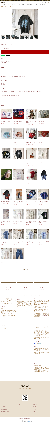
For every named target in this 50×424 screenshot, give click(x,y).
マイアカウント (35, 404)
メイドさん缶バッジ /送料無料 (5, 121)
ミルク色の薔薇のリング (42, 121)
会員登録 (34, 406)
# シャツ (14, 4)
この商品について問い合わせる (6, 61)
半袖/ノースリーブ (10, 6)
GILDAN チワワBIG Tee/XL (17, 221)
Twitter (40, 334)
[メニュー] (48, 2)
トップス (5, 6)
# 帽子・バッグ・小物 (42, 4)
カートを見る (35, 409)
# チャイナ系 (27, 4)
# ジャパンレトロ (32, 4)
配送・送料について (4, 406)
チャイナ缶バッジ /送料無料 (17, 121)
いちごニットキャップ (29, 181)
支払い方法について (4, 409)
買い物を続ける (3, 62)
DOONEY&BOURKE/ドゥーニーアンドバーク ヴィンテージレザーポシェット (31, 162)
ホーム (2, 6)
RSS (17, 404)
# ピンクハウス (18, 4)
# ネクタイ (23, 4)
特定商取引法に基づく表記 (5, 59)
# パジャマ (37, 4)
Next (36, 21)
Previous (13, 21)
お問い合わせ (45, 315)
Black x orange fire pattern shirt (5, 201)
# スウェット (6, 4)
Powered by (25, 421)
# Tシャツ (2, 4)
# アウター (10, 4)
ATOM (20, 404)
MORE (24, 269)
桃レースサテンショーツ (4, 141)
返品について (3, 58)
